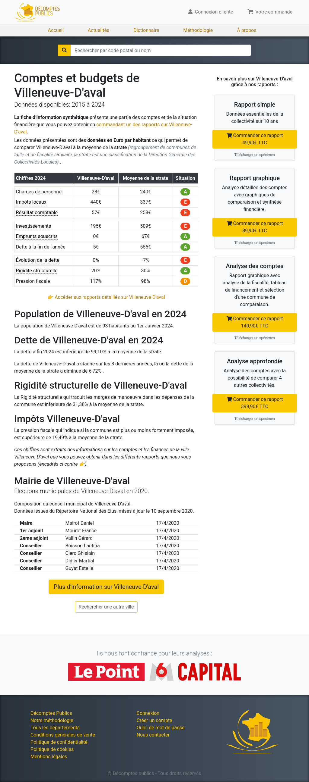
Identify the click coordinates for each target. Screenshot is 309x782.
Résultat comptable (37, 212)
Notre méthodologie (51, 720)
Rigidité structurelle (36, 271)
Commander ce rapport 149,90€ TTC (255, 322)
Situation (185, 178)
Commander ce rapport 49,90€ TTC (255, 139)
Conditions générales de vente (62, 735)
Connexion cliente (210, 12)
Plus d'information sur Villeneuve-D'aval (106, 586)
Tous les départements (55, 727)
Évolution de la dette (37, 260)
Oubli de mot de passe (161, 727)
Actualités (98, 30)
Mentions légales (48, 756)
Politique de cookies (52, 749)
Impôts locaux (31, 202)
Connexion (148, 713)
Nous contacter (153, 735)
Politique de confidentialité (59, 742)
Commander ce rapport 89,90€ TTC (255, 227)
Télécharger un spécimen (254, 155)
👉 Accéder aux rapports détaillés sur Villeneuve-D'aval (106, 297)
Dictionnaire (146, 30)
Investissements (33, 226)
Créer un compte (154, 720)
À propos (246, 30)
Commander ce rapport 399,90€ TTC (255, 402)
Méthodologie (198, 30)
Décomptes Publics (51, 713)
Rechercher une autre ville (106, 607)
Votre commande (270, 12)
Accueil (56, 30)
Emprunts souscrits (37, 236)
